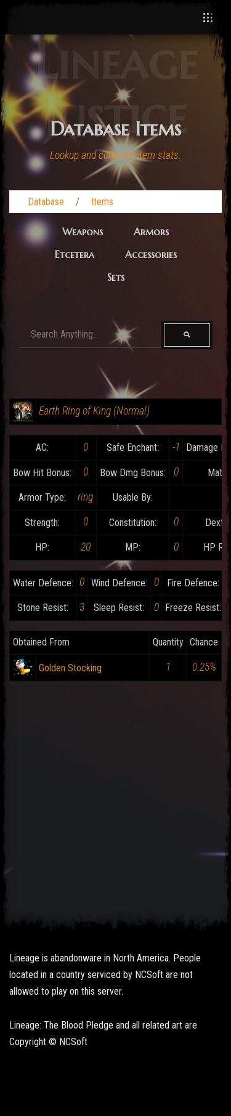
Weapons (82, 231)
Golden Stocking (70, 668)
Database (46, 202)
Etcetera (74, 254)
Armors (151, 231)
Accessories (151, 254)
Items (102, 202)
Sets (115, 277)
